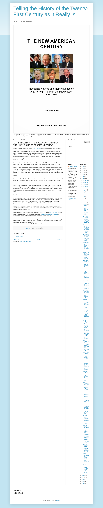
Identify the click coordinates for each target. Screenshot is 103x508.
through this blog (37, 148)
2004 (83, 483)
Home (38, 239)
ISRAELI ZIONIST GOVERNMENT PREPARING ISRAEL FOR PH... (86, 419)
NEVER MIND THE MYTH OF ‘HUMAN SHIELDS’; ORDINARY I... (86, 356)
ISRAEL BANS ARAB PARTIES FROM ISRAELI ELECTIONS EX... (86, 314)
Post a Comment (19, 236)
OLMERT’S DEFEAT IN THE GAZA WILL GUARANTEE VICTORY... (86, 284)
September (85, 186)
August (84, 190)
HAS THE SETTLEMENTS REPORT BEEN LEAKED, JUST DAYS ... (86, 210)
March (84, 200)
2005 (83, 481)
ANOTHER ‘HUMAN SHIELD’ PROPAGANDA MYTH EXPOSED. (86, 219)
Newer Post (16, 239)
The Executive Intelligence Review (49, 214)
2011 (83, 174)
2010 (83, 176)
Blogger (57, 500)
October (85, 184)
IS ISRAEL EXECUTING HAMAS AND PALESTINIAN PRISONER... (86, 304)
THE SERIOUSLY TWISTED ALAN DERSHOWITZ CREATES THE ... (86, 345)
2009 (83, 178)
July (84, 192)
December (85, 180)
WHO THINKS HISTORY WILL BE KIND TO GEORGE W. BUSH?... (86, 264)
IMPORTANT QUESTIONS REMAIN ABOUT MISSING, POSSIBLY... (86, 246)
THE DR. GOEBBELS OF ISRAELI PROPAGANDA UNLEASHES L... (86, 458)
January (85, 204)
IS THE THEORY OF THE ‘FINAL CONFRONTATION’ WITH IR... (86, 324)
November (85, 182)
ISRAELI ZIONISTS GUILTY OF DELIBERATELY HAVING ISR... (86, 429)
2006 (83, 479)
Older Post (59, 239)
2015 (83, 166)
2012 (83, 172)
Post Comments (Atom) (25, 241)
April (84, 198)
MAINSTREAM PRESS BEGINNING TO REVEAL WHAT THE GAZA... (86, 438)
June (84, 194)
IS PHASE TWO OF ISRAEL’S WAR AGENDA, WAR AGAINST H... (86, 376)
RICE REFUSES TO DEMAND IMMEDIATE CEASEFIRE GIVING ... (86, 398)
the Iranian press (53, 212)
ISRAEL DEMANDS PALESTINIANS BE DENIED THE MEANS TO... (86, 387)
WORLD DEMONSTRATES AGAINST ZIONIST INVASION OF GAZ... (86, 448)
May (84, 196)
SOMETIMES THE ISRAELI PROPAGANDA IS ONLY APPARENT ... (86, 274)
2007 (83, 477)
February (85, 202)
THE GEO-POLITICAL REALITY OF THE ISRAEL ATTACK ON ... (86, 468)
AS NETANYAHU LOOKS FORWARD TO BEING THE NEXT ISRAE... (86, 228)
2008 (83, 475)
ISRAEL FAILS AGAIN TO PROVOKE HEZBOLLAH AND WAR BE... (86, 255)
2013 (83, 170)
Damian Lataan (73, 166)
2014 (83, 168)
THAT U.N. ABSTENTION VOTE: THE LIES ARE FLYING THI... (86, 294)
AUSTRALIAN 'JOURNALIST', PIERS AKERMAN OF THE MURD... (86, 237)
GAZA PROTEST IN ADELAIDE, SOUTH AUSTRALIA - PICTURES (86, 334)
